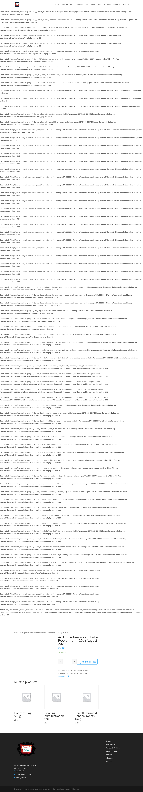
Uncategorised (24, 633)
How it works (67, 4)
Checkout (116, 4)
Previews (107, 4)
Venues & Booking (81, 4)
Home (57, 4)
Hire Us (126, 4)
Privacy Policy (21, 778)
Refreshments (96, 4)
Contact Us (20, 771)
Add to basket (89, 661)
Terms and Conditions (24, 774)
